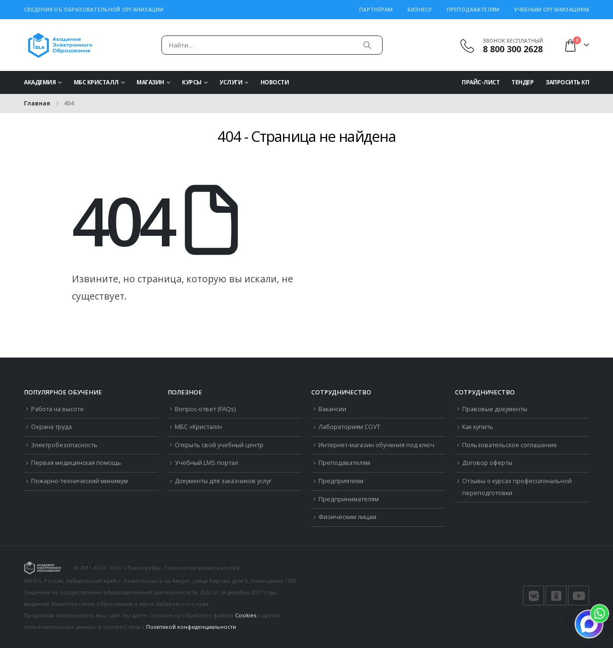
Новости (275, 82)
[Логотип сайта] (60, 45)
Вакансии (332, 409)
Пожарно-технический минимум (79, 481)
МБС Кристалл (96, 82)
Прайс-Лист (480, 82)
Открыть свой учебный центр (219, 445)
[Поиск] (367, 45)
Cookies (245, 615)
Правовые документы (494, 409)
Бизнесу (420, 9)
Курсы (192, 82)
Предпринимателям (348, 499)
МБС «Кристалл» (198, 427)
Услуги (230, 82)
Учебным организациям (552, 9)
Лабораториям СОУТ (349, 427)
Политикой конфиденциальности (191, 626)
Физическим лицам (347, 517)
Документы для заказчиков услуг (223, 481)
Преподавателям (473, 9)
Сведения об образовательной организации (94, 9)
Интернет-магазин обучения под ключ (376, 445)
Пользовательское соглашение (509, 445)
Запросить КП (567, 82)
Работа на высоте (57, 409)
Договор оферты (487, 463)
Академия (40, 82)
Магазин (150, 82)
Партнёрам (376, 9)
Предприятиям (340, 481)
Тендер (522, 82)
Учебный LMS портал (206, 463)
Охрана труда (51, 427)
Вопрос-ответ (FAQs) (205, 409)
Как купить (477, 427)
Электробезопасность (64, 445)
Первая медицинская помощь (76, 463)
